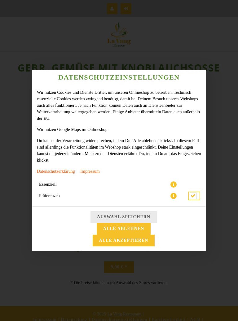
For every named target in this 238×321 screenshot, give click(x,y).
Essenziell (48, 184)
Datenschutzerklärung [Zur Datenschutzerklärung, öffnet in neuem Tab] (56, 171)
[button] (173, 184)
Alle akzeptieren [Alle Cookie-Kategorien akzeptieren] (123, 240)
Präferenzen (49, 195)
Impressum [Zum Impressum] (89, 171)
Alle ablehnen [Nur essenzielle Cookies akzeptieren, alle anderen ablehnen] (123, 228)
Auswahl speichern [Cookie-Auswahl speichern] (123, 217)
